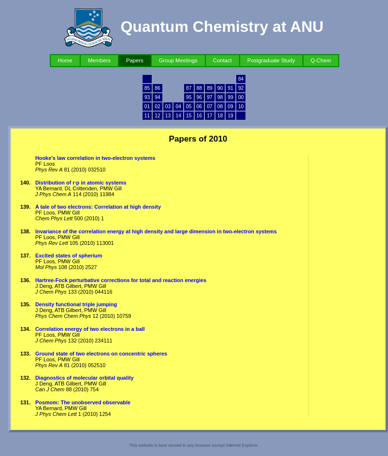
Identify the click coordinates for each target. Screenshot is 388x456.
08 (220, 106)
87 (188, 88)
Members (99, 60)
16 (199, 115)
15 (188, 115)
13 (168, 115)
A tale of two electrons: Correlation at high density (98, 207)
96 (199, 97)
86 (157, 88)
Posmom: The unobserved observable (82, 402)
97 (209, 97)
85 (147, 88)
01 (147, 106)
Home (65, 60)
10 (241, 106)
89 (209, 88)
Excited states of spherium (68, 255)
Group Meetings (178, 60)
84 (241, 79)
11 (147, 115)
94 (157, 97)
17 (209, 115)
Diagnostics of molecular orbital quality (84, 378)
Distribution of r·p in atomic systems (81, 182)
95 (188, 97)
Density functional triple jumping (76, 304)
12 (157, 115)
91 (230, 88)
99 (230, 97)
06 (199, 106)
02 (157, 106)
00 (241, 97)
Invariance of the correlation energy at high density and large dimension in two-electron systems (156, 231)
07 (209, 106)
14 (178, 115)
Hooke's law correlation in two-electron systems (95, 158)
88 (199, 88)
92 (241, 88)
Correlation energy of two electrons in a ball (90, 329)
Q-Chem (321, 60)
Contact (222, 60)
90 (220, 88)
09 (230, 106)
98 (220, 97)
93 (147, 97)
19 (230, 115)
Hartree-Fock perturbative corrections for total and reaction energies (120, 280)
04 (178, 106)
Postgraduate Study (271, 60)
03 (168, 106)
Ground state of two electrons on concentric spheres (101, 353)
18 (220, 115)
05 (188, 106)
